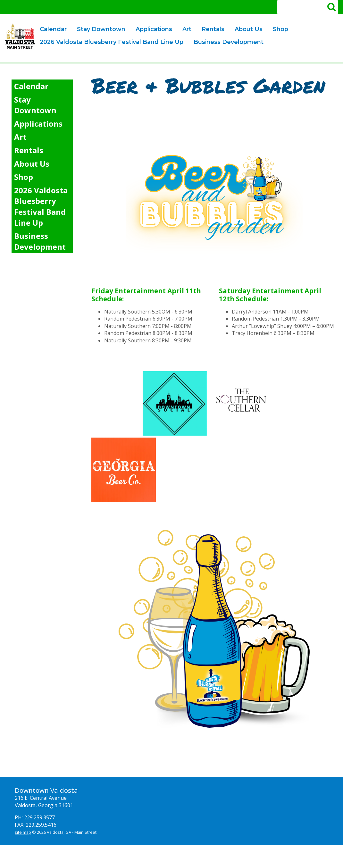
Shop (280, 29)
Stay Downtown (101, 29)
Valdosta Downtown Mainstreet (20, 35)
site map (23, 832)
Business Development (226, 42)
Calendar (53, 29)
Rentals (211, 30)
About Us (247, 30)
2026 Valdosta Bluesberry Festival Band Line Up (111, 42)
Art (184, 30)
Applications (151, 30)
